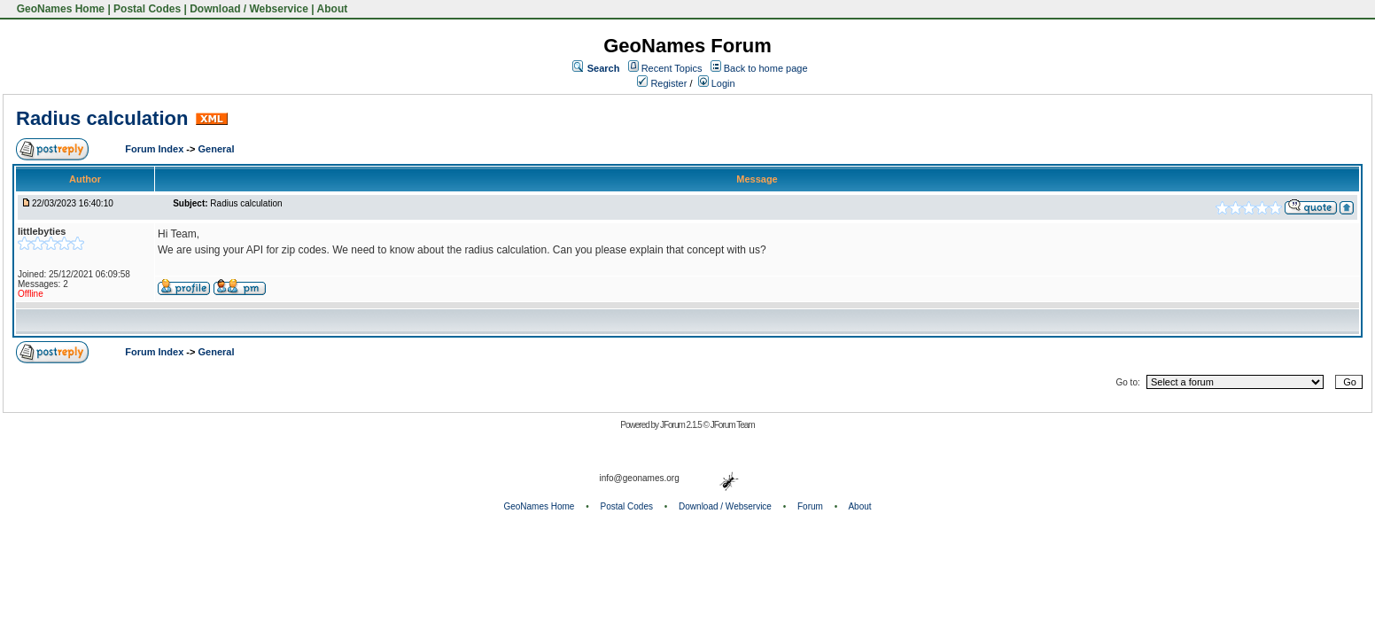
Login (716, 83)
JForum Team (733, 425)
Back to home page (766, 68)
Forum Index (155, 149)
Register (662, 83)
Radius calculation (102, 118)
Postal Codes (147, 9)
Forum (810, 506)
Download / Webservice (249, 9)
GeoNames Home (59, 9)
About (332, 9)
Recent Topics (672, 68)
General (216, 149)
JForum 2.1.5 (681, 425)
